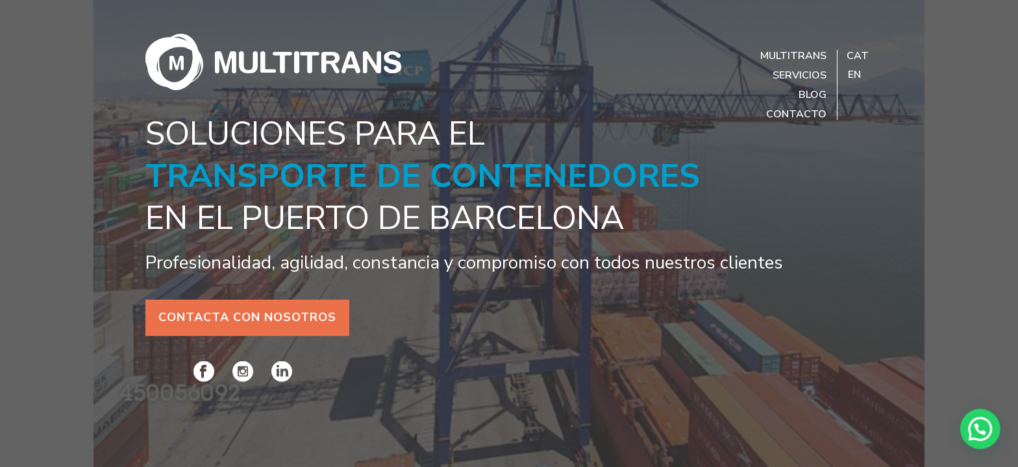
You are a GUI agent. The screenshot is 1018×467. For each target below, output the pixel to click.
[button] (985, 443)
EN (854, 74)
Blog (812, 95)
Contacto (796, 114)
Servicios (799, 75)
